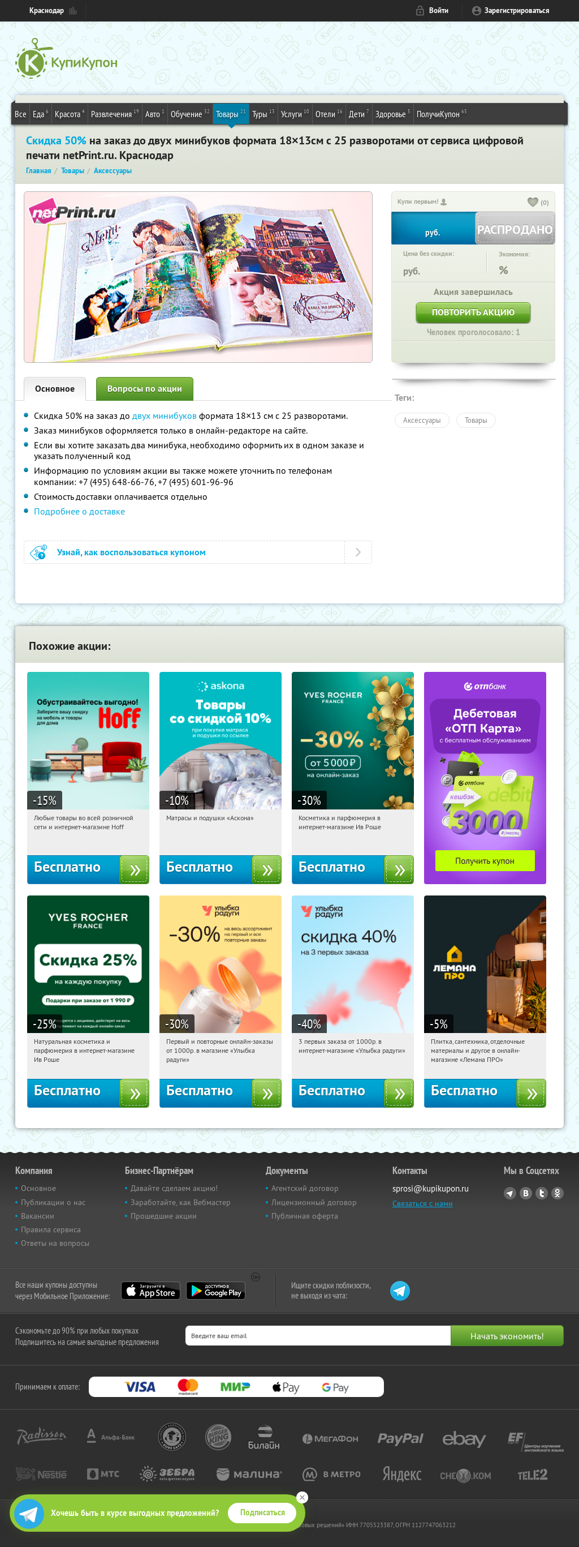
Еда (41, 113)
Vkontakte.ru (526, 1193)
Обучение (190, 113)
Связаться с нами (422, 1203)
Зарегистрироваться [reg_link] (517, 10)
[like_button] (533, 203)
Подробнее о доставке (79, 511)
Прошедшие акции (164, 1216)
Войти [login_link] (438, 10)
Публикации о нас (53, 1202)
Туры (263, 113)
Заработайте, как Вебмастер (181, 1202)
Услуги (295, 113)
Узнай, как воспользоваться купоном (131, 552)
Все (21, 113)
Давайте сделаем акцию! (174, 1188)
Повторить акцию (473, 312)
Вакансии (37, 1216)
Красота (70, 113)
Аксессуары (422, 420)
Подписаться (262, 1512)
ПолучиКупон (442, 113)
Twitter (541, 1193)
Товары (231, 113)
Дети (359, 113)
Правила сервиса (51, 1229)
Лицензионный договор (314, 1202)
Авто (155, 113)
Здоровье (393, 113)
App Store (150, 1291)
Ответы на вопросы (55, 1243)
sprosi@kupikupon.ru (430, 1188)
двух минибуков (164, 415)
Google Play (215, 1291)
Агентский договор (305, 1188)
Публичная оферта (304, 1216)
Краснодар (46, 10)
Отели (329, 113)
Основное (55, 389)
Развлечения (115, 113)
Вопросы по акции (144, 389)
